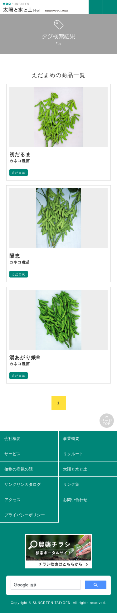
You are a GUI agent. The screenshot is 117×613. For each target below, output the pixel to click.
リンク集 (71, 484)
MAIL (96, 7)
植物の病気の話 (18, 469)
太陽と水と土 (75, 469)
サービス (12, 453)
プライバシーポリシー (24, 515)
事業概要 (71, 438)
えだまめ (19, 172)
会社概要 (12, 438)
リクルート (73, 453)
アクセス (12, 499)
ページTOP (106, 422)
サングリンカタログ (22, 484)
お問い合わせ (75, 499)
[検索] (45, 585)
